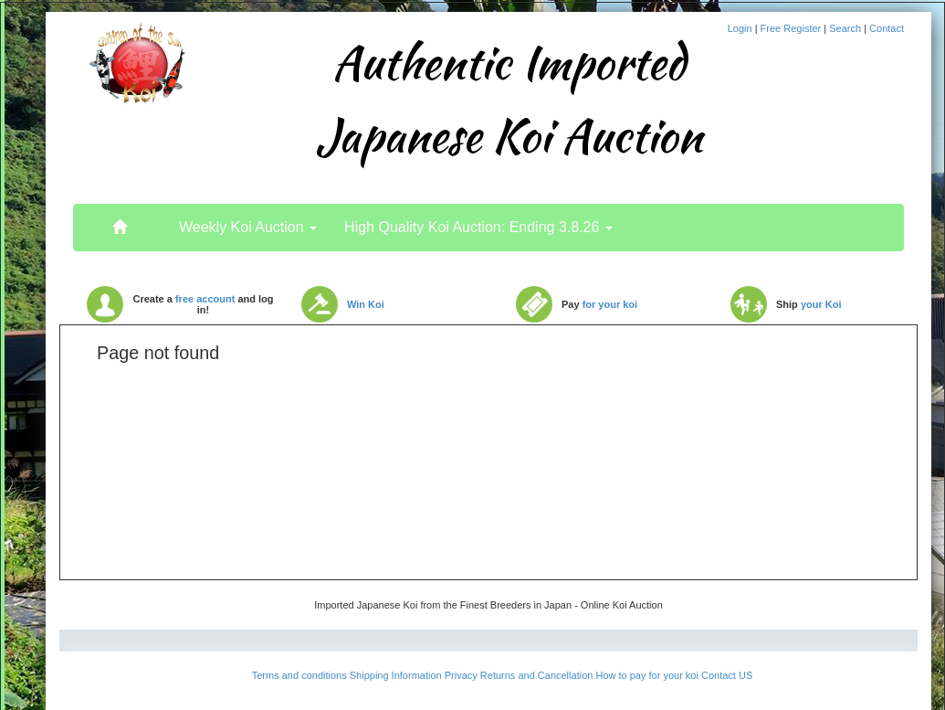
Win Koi (365, 304)
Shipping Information (396, 675)
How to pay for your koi (646, 675)
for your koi (610, 304)
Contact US (726, 675)
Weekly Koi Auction (248, 227)
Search (846, 28)
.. (120, 218)
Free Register (792, 28)
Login (741, 28)
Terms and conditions (299, 675)
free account (205, 298)
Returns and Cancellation (536, 675)
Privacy (461, 675)
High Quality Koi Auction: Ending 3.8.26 (478, 227)
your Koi (821, 304)
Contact (886, 28)
